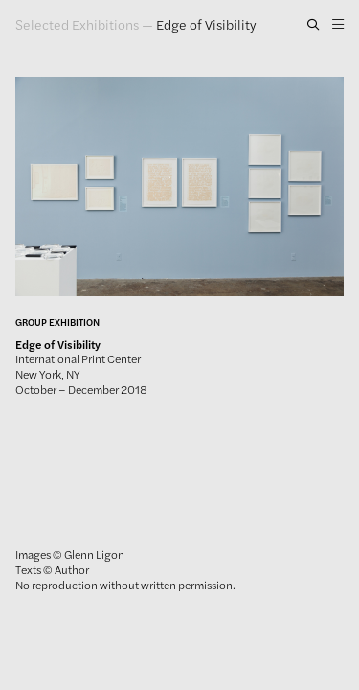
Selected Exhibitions (77, 24)
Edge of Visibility (206, 24)
